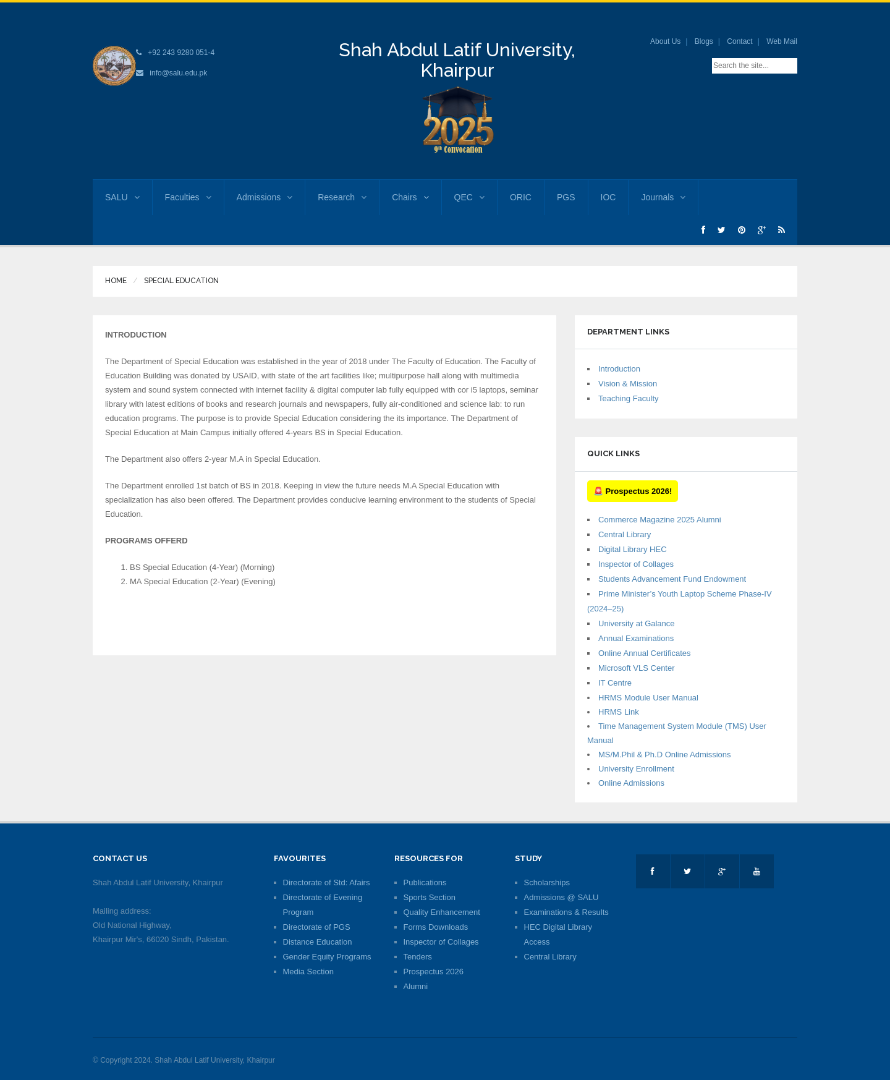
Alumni (416, 986)
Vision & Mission (627, 383)
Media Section (308, 971)
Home (116, 280)
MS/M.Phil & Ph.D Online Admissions (664, 754)
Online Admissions (631, 783)
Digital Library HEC (632, 549)
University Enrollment (636, 768)
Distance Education (317, 941)
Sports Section (430, 897)
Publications (425, 882)
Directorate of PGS (316, 927)
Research (342, 197)
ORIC (521, 197)
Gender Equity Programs (327, 956)
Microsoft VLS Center (636, 668)
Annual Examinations (636, 638)
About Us (665, 41)
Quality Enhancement (442, 912)
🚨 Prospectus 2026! (632, 491)
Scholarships (547, 882)
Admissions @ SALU (561, 897)
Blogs (704, 41)
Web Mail (781, 41)
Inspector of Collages (636, 564)
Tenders (418, 956)
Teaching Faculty (628, 398)
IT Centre (615, 682)
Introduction (619, 368)
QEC (469, 197)
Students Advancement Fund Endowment (672, 579)
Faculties (188, 197)
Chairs (410, 197)
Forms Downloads (436, 927)
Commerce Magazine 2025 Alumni (659, 519)
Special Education (181, 280)
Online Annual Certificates (644, 653)
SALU (122, 197)
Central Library (624, 534)
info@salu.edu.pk (178, 73)
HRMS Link (618, 711)
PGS (566, 197)
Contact (739, 41)
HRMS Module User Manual (648, 697)
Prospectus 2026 (434, 971)
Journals (663, 197)
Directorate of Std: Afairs (326, 882)
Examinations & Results (566, 912)
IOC (608, 197)
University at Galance (636, 623)
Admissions (265, 197)
